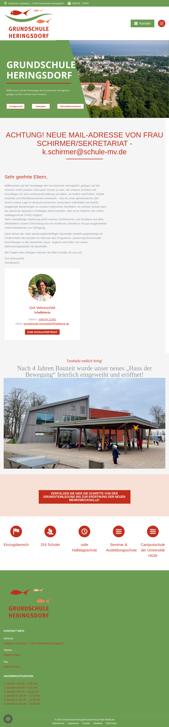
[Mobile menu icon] (161, 23)
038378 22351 (47, 319)
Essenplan (41, 106)
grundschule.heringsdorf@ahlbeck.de (46, 323)
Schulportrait (16, 106)
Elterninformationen (70, 106)
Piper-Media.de (106, 719)
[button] (8, 719)
